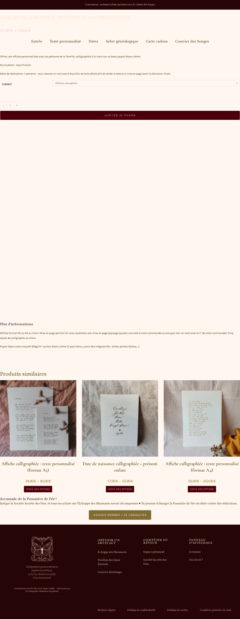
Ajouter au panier (120, 115)
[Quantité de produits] (10, 105)
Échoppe (45, 18)
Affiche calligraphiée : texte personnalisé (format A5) (38, 467)
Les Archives (107, 18)
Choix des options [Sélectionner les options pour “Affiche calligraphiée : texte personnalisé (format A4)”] (202, 489)
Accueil (24, 18)
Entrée (36, 41)
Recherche (214, 18)
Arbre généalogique (122, 41)
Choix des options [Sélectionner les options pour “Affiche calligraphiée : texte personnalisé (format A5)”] (38, 489)
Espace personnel (153, 551)
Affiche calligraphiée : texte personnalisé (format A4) (201, 467)
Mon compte (167, 18)
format (7, 84)
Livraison (194, 551)
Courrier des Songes (145, 4)
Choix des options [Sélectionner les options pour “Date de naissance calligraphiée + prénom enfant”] (120, 489)
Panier (190, 18)
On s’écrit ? (196, 560)
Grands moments (75, 18)
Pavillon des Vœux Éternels (109, 562)
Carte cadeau (157, 41)
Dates (93, 41)
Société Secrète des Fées (155, 562)
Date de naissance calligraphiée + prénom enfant (119, 467)
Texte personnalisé (65, 41)
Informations (137, 18)
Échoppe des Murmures (112, 551)
